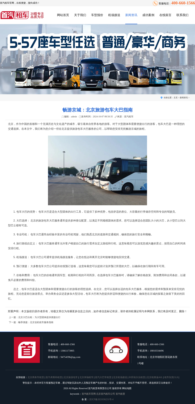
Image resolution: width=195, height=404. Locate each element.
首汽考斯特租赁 (54, 377)
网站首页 (63, 15)
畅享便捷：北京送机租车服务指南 (35, 322)
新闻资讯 (131, 15)
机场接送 (114, 15)
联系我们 (182, 15)
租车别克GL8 (171, 377)
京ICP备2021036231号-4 (101, 399)
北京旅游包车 (71, 377)
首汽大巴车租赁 (103, 377)
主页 (176, 97)
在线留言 (165, 15)
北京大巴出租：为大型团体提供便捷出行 (39, 317)
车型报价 (97, 15)
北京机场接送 (120, 377)
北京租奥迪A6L (155, 377)
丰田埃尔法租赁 (137, 377)
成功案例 (148, 15)
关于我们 (80, 15)
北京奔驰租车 (86, 377)
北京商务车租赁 (36, 377)
